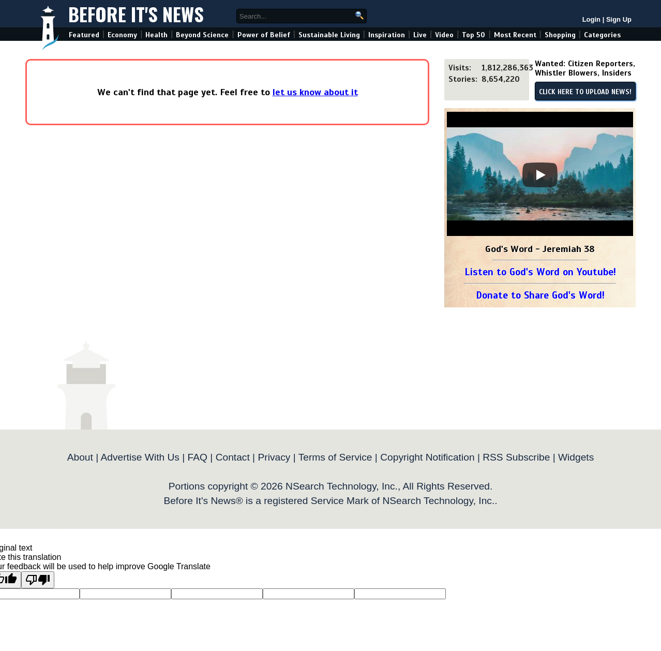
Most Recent (515, 35)
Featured (84, 35)
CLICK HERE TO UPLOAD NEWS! (585, 92)
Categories (602, 35)
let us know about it (315, 92)
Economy (122, 35)
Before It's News (136, 13)
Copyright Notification (427, 457)
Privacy (274, 457)
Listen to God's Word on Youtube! (540, 272)
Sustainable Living (329, 35)
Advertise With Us (139, 457)
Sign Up (619, 19)
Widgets (576, 457)
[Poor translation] (37, 579)
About (80, 457)
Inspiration (386, 35)
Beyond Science (202, 35)
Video (444, 35)
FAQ (197, 457)
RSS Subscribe (516, 457)
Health (156, 35)
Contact (233, 457)
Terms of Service (335, 457)
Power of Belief (263, 35)
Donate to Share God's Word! (540, 295)
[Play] (540, 174)
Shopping (560, 35)
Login (591, 19)
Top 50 (473, 35)
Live (420, 35)
